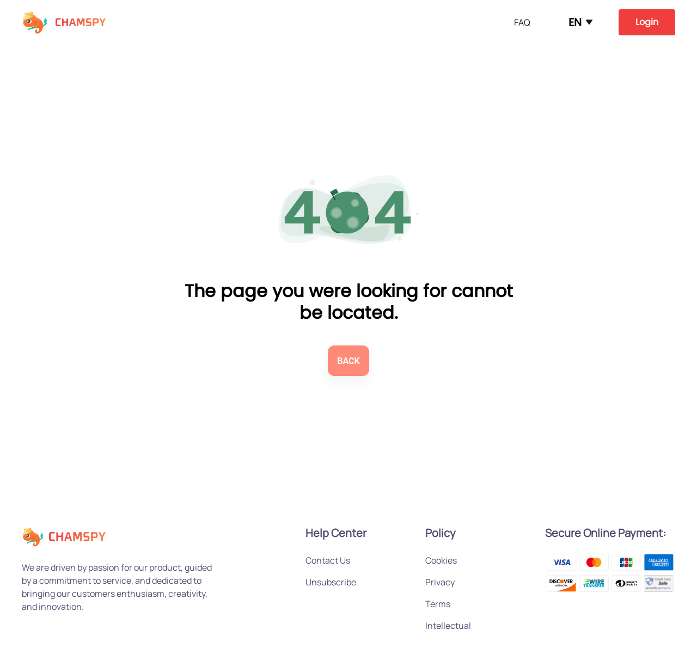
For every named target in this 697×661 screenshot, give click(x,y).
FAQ (522, 22)
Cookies (441, 560)
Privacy (440, 582)
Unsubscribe (330, 582)
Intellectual (448, 626)
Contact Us (327, 560)
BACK (348, 361)
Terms (437, 604)
